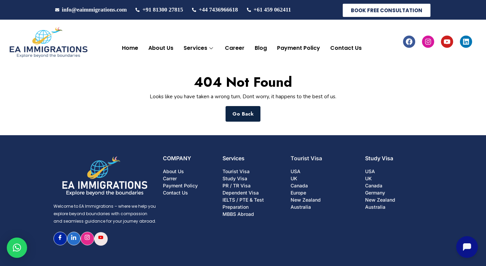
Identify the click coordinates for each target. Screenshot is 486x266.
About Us (160, 48)
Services (199, 48)
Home (130, 48)
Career (235, 48)
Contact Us (346, 48)
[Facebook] (60, 238)
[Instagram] (87, 238)
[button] (17, 248)
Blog (261, 48)
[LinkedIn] (74, 238)
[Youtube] (101, 239)
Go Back (246, 112)
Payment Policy (298, 48)
